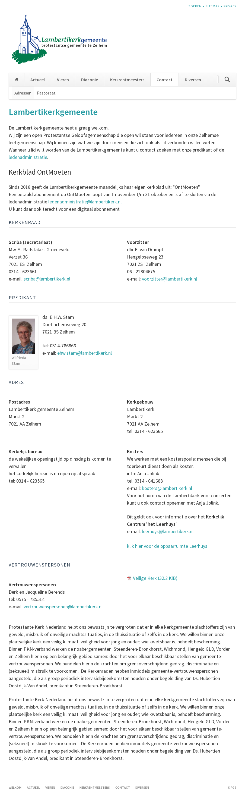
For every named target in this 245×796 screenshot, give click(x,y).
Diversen (193, 79)
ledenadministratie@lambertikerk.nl (85, 202)
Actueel (37, 79)
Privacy (230, 6)
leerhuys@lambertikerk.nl (167, 531)
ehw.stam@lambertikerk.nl (85, 353)
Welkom (16, 79)
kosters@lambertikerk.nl (167, 488)
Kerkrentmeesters (127, 79)
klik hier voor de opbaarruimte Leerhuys (167, 546)
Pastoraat (46, 93)
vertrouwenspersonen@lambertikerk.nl (63, 606)
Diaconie (89, 79)
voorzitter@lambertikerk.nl (169, 279)
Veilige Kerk (155, 578)
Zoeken (195, 6)
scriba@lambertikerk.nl (47, 279)
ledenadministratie (28, 157)
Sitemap (212, 6)
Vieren (63, 79)
